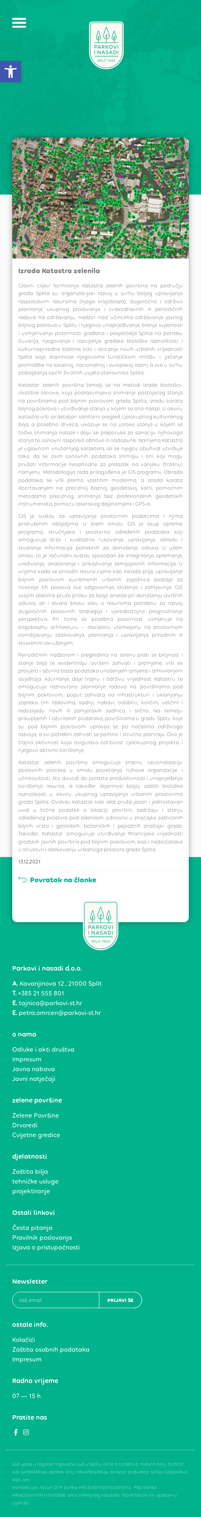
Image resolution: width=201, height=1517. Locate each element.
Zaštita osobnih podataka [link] (51, 1349)
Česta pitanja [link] (32, 1228)
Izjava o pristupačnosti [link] (46, 1247)
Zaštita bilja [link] (30, 1171)
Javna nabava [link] (33, 1069)
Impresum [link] (27, 1059)
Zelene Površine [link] (35, 1115)
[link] (10, 71)
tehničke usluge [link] (35, 1181)
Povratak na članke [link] (57, 879)
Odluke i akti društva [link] (43, 1049)
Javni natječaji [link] (33, 1079)
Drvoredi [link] (24, 1125)
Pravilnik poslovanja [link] (42, 1237)
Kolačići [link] (23, 1340)
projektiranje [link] (31, 1191)
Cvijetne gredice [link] (36, 1135)
